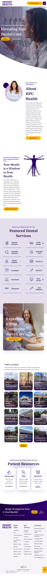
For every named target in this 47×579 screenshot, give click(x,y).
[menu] (44, 3)
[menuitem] (18, 530)
